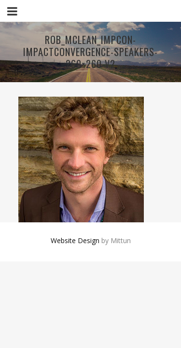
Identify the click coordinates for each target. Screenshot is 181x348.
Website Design (75, 240)
